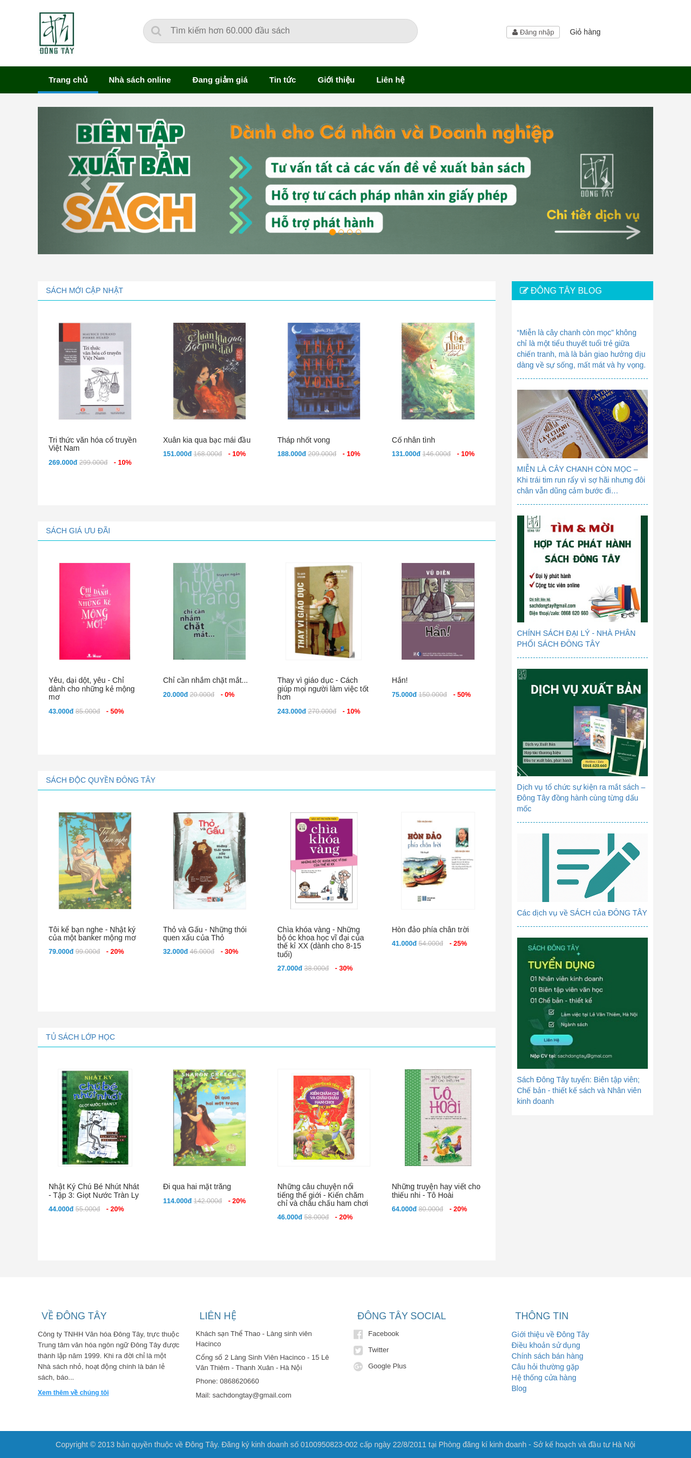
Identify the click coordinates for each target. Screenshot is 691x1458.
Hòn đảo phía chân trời (430, 929)
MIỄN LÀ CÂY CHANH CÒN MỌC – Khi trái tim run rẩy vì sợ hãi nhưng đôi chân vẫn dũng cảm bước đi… (581, 480)
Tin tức (282, 79)
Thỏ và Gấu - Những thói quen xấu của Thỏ (205, 933)
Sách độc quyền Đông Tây (100, 780)
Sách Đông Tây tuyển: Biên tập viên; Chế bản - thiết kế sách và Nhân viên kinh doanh (579, 1090)
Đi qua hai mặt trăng (197, 1186)
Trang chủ (68, 79)
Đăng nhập (533, 32)
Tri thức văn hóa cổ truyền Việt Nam (93, 444)
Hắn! (400, 680)
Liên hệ (390, 79)
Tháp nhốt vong (303, 440)
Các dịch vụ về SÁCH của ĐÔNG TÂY (582, 912)
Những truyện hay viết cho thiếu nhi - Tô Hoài (436, 1190)
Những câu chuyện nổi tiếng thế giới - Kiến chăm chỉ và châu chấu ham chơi (322, 1195)
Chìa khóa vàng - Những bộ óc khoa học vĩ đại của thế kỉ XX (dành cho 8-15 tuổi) (320, 942)
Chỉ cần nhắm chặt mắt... (205, 680)
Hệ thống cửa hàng (544, 1377)
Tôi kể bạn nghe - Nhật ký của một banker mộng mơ (92, 933)
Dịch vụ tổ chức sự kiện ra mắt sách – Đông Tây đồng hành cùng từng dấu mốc (581, 798)
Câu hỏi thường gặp (545, 1366)
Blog (519, 1388)
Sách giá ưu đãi (78, 530)
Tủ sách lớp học (80, 1037)
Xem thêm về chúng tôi (73, 1392)
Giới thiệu (336, 79)
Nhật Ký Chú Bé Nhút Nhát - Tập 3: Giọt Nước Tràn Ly (94, 1190)
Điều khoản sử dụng (546, 1345)
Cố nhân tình (413, 440)
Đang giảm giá (220, 79)
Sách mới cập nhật (84, 290)
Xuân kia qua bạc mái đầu (206, 440)
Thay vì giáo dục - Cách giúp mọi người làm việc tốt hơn (323, 688)
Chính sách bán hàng (548, 1356)
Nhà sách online (140, 79)
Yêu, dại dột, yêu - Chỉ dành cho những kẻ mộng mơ (92, 688)
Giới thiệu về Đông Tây (551, 1334)
